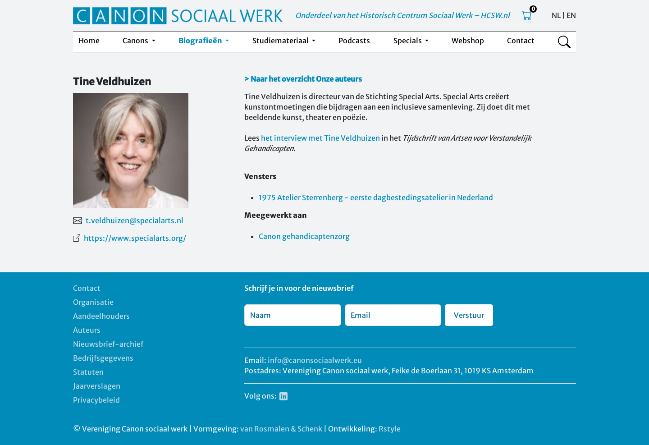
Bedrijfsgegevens (103, 357)
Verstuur (469, 315)
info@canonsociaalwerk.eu (315, 360)
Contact (521, 40)
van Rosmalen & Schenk (281, 428)
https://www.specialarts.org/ (135, 238)
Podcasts (354, 40)
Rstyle (390, 428)
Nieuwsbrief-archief (108, 344)
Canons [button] (136, 40)
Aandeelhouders (101, 316)
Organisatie (93, 302)
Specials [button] (408, 40)
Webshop (468, 40)
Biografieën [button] (201, 40)
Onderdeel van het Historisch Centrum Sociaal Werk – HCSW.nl (402, 15)
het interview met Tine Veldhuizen (320, 137)
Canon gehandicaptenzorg (304, 236)
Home (89, 40)
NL (556, 15)
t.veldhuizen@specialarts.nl (134, 220)
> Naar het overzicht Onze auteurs (303, 78)
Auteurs (87, 330)
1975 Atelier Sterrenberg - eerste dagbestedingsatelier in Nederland (376, 197)
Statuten (88, 371)
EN (571, 15)
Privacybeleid (96, 399)
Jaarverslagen (96, 385)
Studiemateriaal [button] (281, 40)
